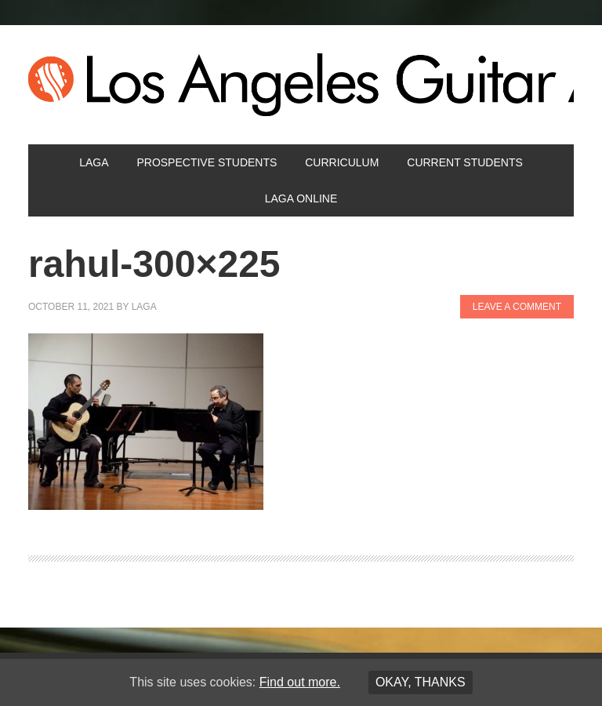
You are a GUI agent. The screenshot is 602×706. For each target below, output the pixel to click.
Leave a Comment (517, 306)
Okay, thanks (420, 682)
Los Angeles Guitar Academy (301, 84)
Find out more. (299, 682)
